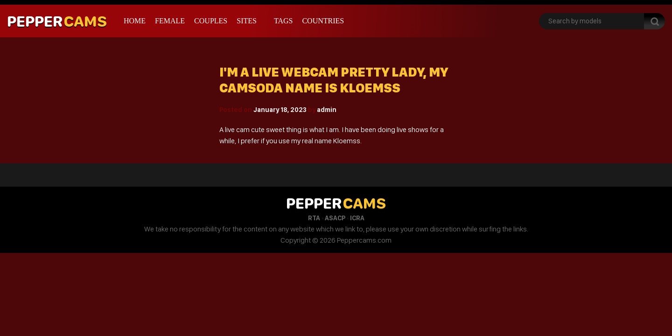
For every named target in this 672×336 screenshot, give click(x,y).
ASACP (335, 218)
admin (326, 109)
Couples (210, 21)
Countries (323, 21)
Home (135, 21)
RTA (314, 218)
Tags (283, 21)
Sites (247, 21)
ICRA (357, 218)
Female (170, 21)
